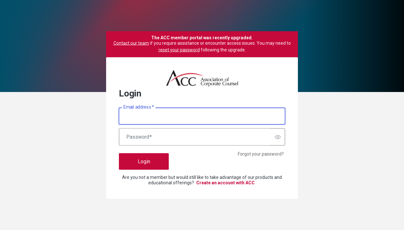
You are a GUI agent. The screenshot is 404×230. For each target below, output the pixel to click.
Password (139, 137)
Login (144, 161)
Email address (138, 107)
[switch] (278, 137)
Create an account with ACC (225, 182)
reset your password (179, 49)
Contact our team (131, 43)
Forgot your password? (261, 154)
